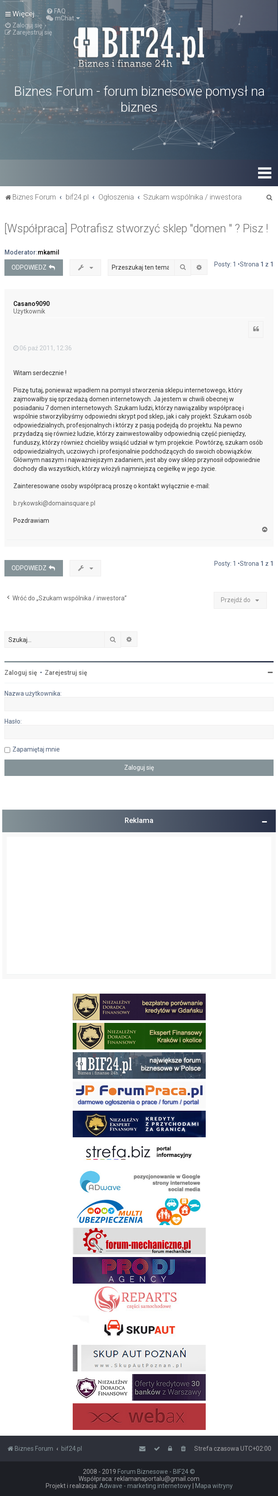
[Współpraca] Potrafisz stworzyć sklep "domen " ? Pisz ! (136, 228)
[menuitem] (56, 11)
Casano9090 (31, 303)
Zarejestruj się (66, 672)
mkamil (48, 252)
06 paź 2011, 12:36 (42, 348)
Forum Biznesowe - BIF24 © (156, 1471)
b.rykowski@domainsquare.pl (54, 503)
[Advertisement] (139, 905)
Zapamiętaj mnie (36, 749)
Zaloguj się (20, 672)
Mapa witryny (214, 1485)
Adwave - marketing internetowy (145, 1485)
